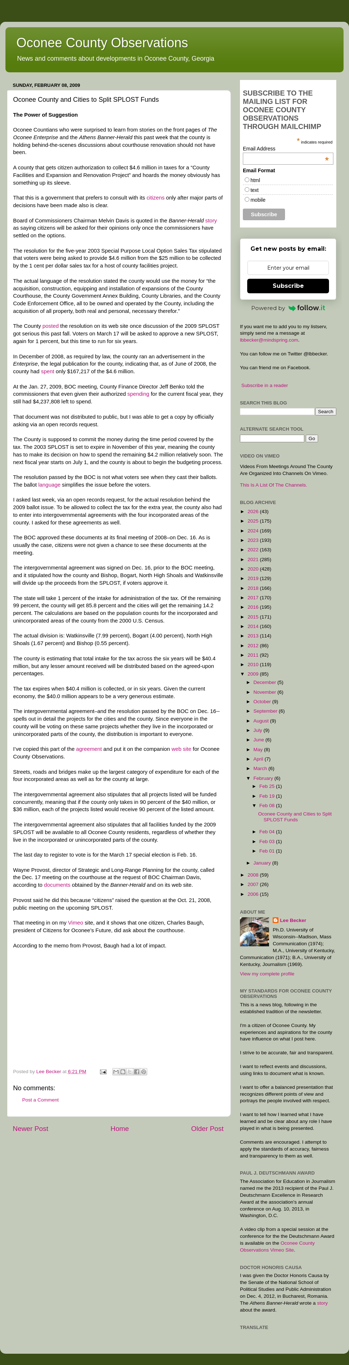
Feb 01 (267, 851)
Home (120, 1128)
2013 (254, 636)
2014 (254, 626)
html (255, 180)
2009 (254, 674)
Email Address (286, 149)
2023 (254, 540)
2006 (254, 894)
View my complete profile (267, 974)
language (49, 485)
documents (57, 885)
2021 (254, 559)
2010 (254, 664)
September (266, 711)
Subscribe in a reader (264, 385)
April (259, 759)
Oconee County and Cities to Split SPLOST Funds (295, 816)
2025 (254, 521)
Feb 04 (267, 831)
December (265, 682)
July (258, 730)
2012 (254, 645)
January (262, 863)
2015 (254, 617)
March (260, 768)
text (254, 190)
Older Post (207, 1128)
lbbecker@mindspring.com (269, 340)
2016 (254, 607)
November (265, 692)
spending (138, 394)
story (211, 221)
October (262, 701)
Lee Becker (293, 920)
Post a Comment (40, 1100)
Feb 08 (267, 805)
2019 (254, 578)
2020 (254, 569)
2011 (254, 655)
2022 (254, 549)
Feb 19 (267, 796)
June (259, 739)
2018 (254, 588)
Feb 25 (267, 786)
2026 (254, 511)
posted (51, 326)
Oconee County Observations (102, 42)
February (263, 778)
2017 (254, 597)
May (258, 749)
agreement (89, 749)
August (261, 721)
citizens (156, 198)
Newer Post (30, 1128)
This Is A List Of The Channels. (273, 485)
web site (182, 749)
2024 (254, 530)
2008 (254, 875)
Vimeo (75, 923)
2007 (254, 884)
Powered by (288, 308)
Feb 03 (267, 841)
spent (47, 371)
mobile (257, 200)
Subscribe (288, 285)
